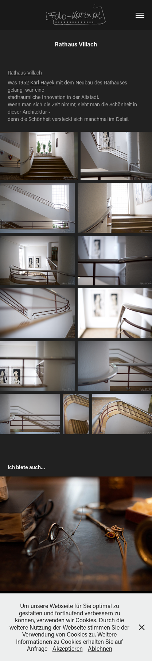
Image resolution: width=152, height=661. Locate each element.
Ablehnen (100, 648)
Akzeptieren (67, 648)
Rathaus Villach (25, 72)
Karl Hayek (42, 82)
